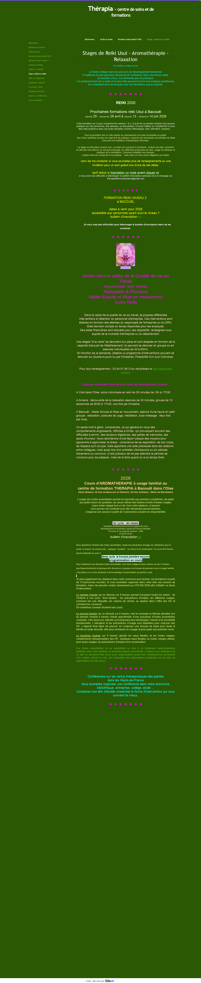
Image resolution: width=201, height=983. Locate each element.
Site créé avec (104, 981)
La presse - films (36, 87)
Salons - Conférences (38, 96)
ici (139, 216)
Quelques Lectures (37, 82)
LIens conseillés (35, 100)
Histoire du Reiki (36, 65)
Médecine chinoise (37, 47)
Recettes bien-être (36, 91)
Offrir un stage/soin (37, 78)
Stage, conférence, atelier (158, 39)
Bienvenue (89, 39)
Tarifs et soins (106, 39)
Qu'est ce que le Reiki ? (39, 60)
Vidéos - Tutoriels (36, 69)
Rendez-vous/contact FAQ (129, 39)
